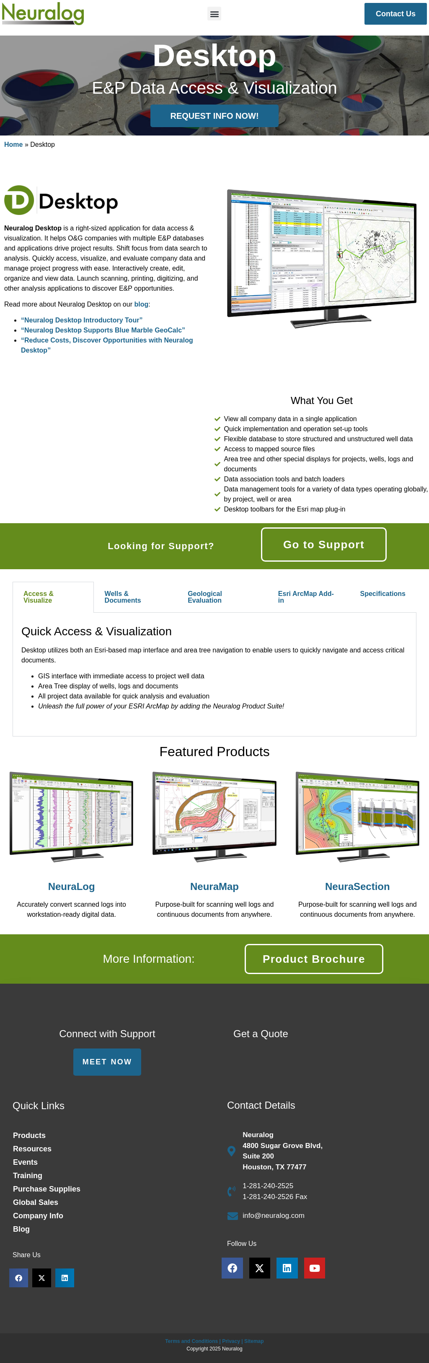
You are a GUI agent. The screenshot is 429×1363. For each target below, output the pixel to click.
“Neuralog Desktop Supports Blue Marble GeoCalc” (103, 330)
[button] (214, 13)
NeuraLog (71, 886)
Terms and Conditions (191, 1341)
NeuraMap (214, 886)
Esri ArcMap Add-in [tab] (306, 597)
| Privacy (230, 1341)
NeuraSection (357, 886)
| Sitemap (252, 1341)
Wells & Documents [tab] (123, 597)
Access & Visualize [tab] (38, 597)
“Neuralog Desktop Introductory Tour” (81, 320)
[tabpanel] (214, 674)
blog (141, 304)
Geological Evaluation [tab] (205, 597)
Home (13, 144)
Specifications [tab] (382, 593)
